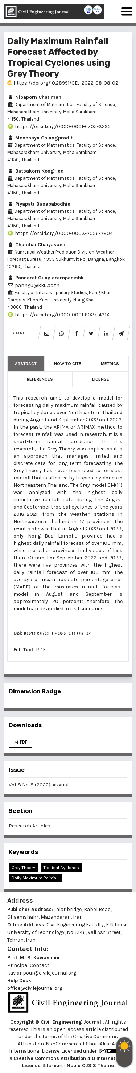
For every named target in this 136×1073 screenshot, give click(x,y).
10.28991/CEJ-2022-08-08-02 (57, 633)
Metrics (110, 363)
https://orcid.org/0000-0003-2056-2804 (60, 233)
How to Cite (67, 363)
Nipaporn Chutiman (34, 97)
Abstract (26, 363)
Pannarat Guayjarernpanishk (45, 278)
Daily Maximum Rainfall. (35, 877)
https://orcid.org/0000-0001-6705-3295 (59, 127)
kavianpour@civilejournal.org (41, 973)
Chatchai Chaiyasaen (36, 245)
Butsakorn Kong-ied (35, 171)
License (100, 379)
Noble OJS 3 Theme (89, 1065)
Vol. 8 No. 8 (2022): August (39, 785)
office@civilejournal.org (34, 988)
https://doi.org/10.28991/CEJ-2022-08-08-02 (62, 83)
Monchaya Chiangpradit (40, 138)
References (40, 379)
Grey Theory (23, 867)
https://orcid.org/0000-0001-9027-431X (58, 315)
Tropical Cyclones (61, 867)
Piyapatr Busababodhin (38, 204)
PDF (41, 650)
